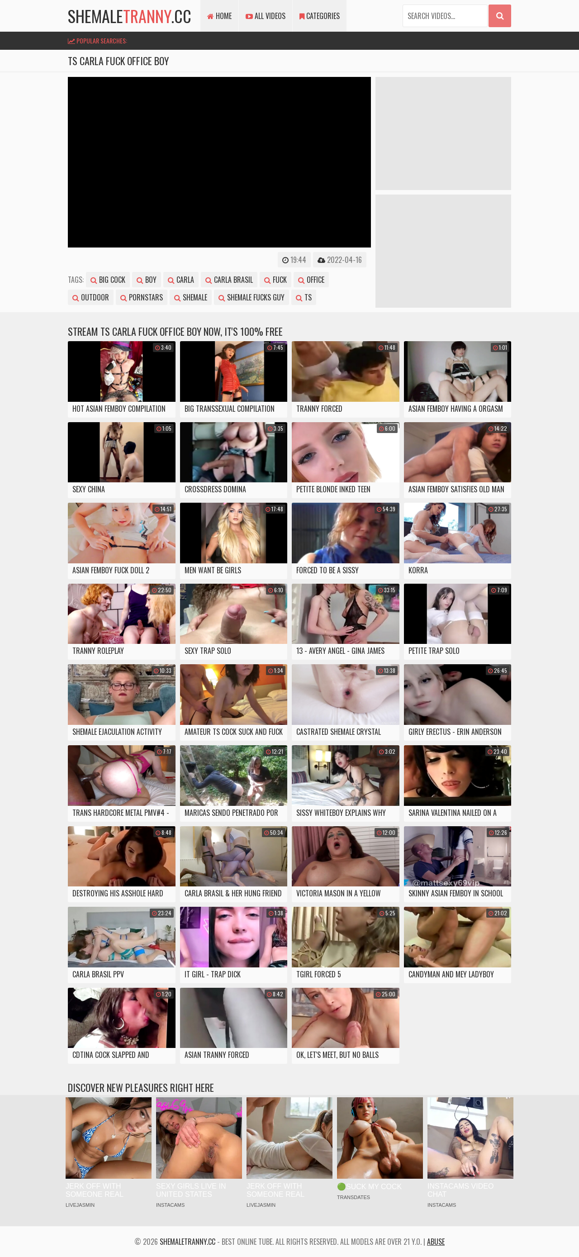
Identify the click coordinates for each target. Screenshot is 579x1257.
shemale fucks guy (251, 297)
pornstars (141, 297)
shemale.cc (129, 16)
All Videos (265, 15)
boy (147, 279)
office (311, 279)
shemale (190, 297)
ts (304, 297)
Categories (319, 15)
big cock (107, 279)
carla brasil (229, 279)
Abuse (436, 1241)
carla (181, 279)
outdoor (90, 297)
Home (219, 15)
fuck (275, 279)
